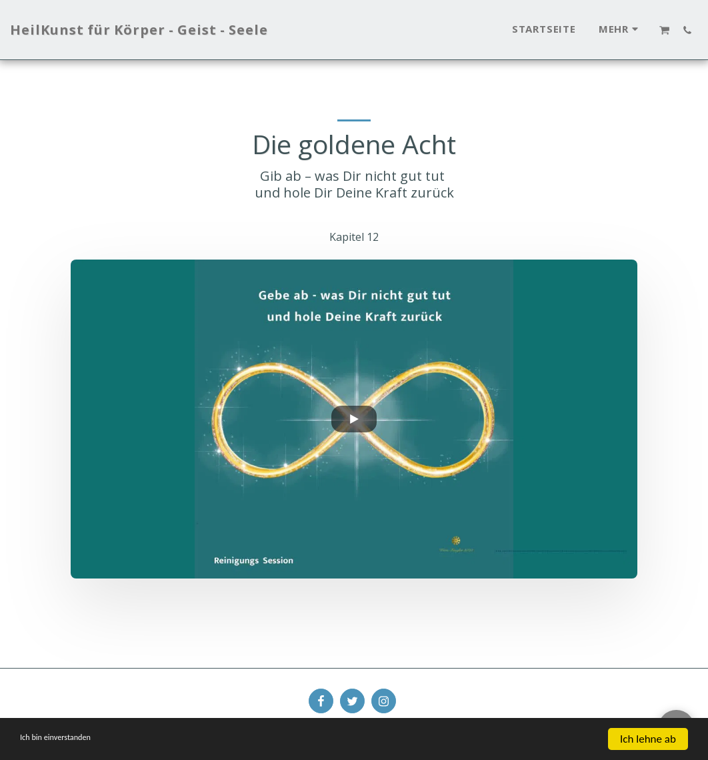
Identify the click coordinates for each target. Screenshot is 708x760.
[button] (665, 30)
